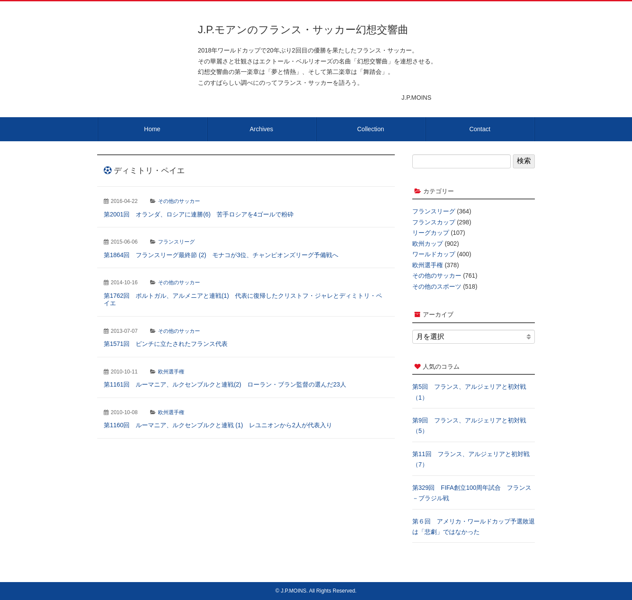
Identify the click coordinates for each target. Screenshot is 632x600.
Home (152, 129)
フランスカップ (433, 222)
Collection (370, 129)
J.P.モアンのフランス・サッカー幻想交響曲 (303, 29)
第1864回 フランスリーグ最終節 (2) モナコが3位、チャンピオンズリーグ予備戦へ (221, 254)
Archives (261, 129)
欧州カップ (427, 243)
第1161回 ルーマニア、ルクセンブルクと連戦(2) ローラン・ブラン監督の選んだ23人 (225, 384)
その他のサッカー (179, 201)
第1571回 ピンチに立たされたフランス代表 (166, 343)
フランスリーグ (176, 242)
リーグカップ (430, 232)
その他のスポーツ (436, 286)
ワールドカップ (433, 254)
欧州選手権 (171, 372)
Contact (479, 129)
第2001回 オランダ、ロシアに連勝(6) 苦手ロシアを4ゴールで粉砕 (199, 214)
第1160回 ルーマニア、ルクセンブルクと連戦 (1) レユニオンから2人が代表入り (218, 425)
